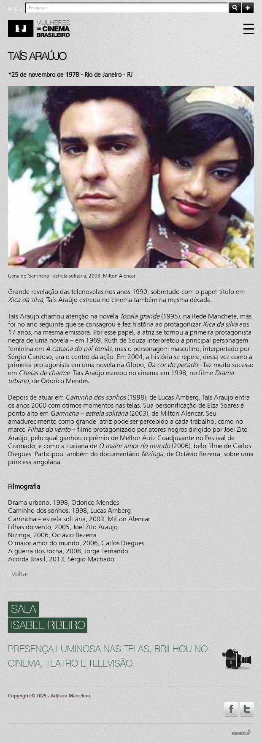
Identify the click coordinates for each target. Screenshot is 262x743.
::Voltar (18, 574)
